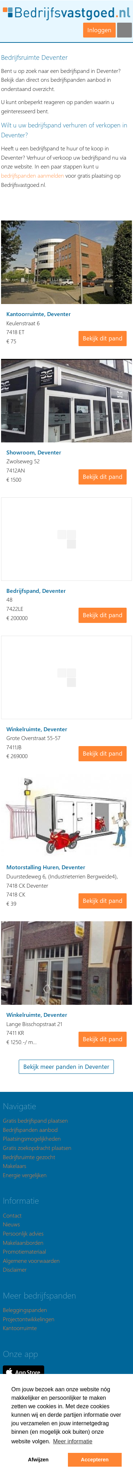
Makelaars (14, 1165)
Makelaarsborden (23, 1242)
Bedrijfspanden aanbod (30, 1129)
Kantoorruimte (20, 1327)
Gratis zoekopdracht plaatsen (37, 1147)
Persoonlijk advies (23, 1233)
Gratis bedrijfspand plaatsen (35, 1120)
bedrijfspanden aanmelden (32, 175)
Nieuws (11, 1224)
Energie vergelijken (25, 1175)
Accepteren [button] (95, 1459)
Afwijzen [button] (38, 1459)
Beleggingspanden (25, 1309)
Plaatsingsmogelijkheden (32, 1138)
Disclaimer (15, 1269)
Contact (12, 1215)
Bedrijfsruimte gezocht (29, 1157)
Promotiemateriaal (24, 1251)
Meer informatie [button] (72, 1441)
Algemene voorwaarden (31, 1260)
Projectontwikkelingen (28, 1319)
